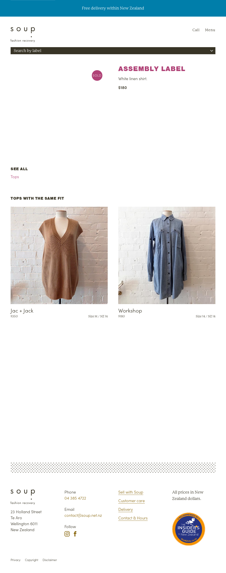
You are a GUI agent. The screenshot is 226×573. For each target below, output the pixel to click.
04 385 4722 (75, 498)
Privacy (16, 560)
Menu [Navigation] (210, 30)
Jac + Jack (22, 310)
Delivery (125, 509)
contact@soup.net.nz (83, 515)
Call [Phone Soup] (196, 30)
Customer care (131, 500)
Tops (15, 176)
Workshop (130, 310)
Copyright (31, 560)
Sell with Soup (130, 492)
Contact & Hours (133, 518)
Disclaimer (50, 560)
